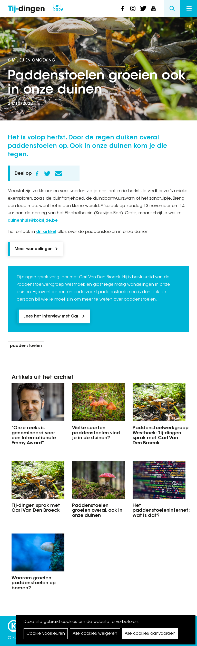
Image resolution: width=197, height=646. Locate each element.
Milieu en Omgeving (33, 60)
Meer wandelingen (34, 249)
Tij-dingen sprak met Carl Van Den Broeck (36, 508)
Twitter (47, 173)
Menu (189, 8)
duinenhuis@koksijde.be (33, 221)
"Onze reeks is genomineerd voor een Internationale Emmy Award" (34, 436)
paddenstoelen (26, 346)
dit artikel (46, 232)
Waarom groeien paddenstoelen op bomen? (34, 583)
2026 (58, 8)
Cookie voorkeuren (45, 634)
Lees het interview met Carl (52, 317)
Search (172, 8)
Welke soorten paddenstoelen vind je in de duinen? (96, 433)
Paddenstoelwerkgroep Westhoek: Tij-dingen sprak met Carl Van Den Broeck (159, 436)
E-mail (58, 173)
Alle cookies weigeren (95, 634)
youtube (153, 8)
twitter (143, 8)
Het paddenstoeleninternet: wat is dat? (159, 511)
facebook (122, 8)
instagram (133, 8)
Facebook (37, 173)
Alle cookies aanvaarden (150, 634)
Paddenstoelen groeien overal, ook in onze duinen (97, 511)
